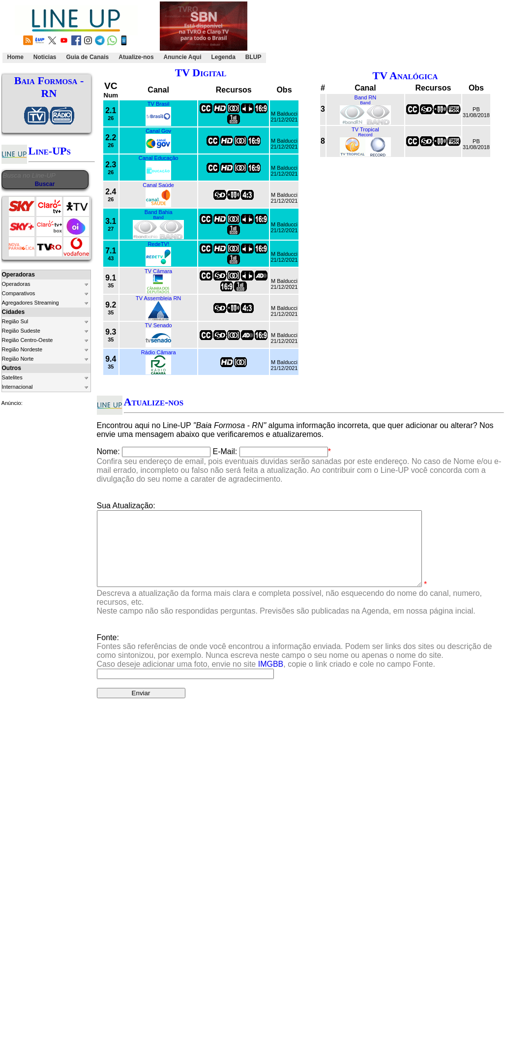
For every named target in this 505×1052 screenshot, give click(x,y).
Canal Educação (158, 158)
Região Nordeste (22, 349)
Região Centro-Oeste (27, 340)
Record (365, 134)
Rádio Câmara (158, 352)
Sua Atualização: (126, 505)
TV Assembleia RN (158, 298)
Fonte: (294, 665)
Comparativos (18, 293)
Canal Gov (158, 131)
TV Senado (158, 325)
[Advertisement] (383, 32)
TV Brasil (159, 104)
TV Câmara (158, 271)
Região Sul (15, 321)
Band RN (366, 97)
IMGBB (271, 679)
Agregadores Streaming (30, 303)
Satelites (12, 377)
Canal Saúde (158, 185)
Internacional (17, 387)
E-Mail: (225, 451)
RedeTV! (158, 244)
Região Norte (18, 359)
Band (158, 217)
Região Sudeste (21, 331)
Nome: (108, 451)
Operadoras (16, 284)
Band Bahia (159, 212)
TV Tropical (365, 129)
